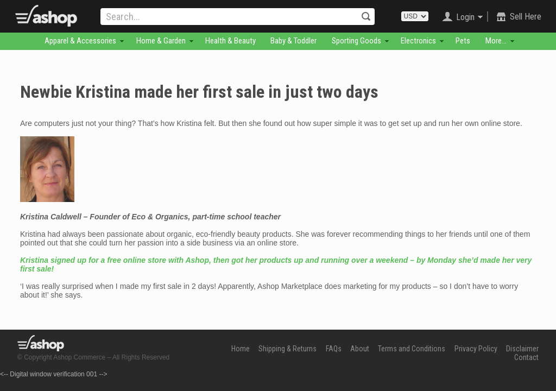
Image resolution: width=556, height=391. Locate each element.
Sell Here (525, 16)
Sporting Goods (356, 41)
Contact (526, 357)
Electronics (418, 41)
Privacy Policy (475, 348)
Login (465, 17)
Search (366, 16)
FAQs (334, 348)
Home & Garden (161, 41)
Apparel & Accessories (80, 41)
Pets (463, 41)
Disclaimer (522, 348)
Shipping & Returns (287, 348)
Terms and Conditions (411, 348)
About (359, 348)
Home (240, 348)
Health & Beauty (230, 41)
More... (496, 41)
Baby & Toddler (293, 41)
